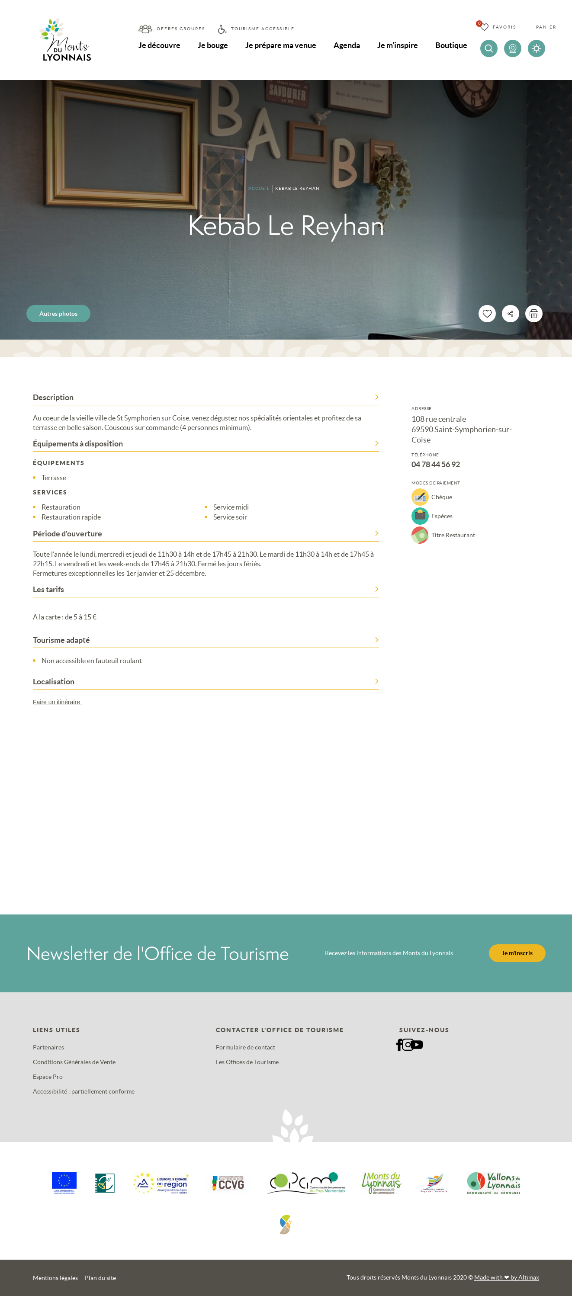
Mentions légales (55, 1277)
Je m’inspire (397, 45)
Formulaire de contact (245, 1047)
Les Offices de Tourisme (247, 1062)
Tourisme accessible (263, 28)
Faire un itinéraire (61, 702)
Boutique (451, 45)
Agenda (347, 45)
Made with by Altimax (506, 1277)
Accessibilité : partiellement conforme (84, 1091)
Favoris (504, 27)
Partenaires (48, 1047)
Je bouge (213, 45)
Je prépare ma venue (280, 45)
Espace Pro (48, 1076)
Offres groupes (181, 28)
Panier (546, 27)
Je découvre (159, 45)
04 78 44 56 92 (435, 464)
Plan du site (100, 1277)
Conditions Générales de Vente (74, 1062)
